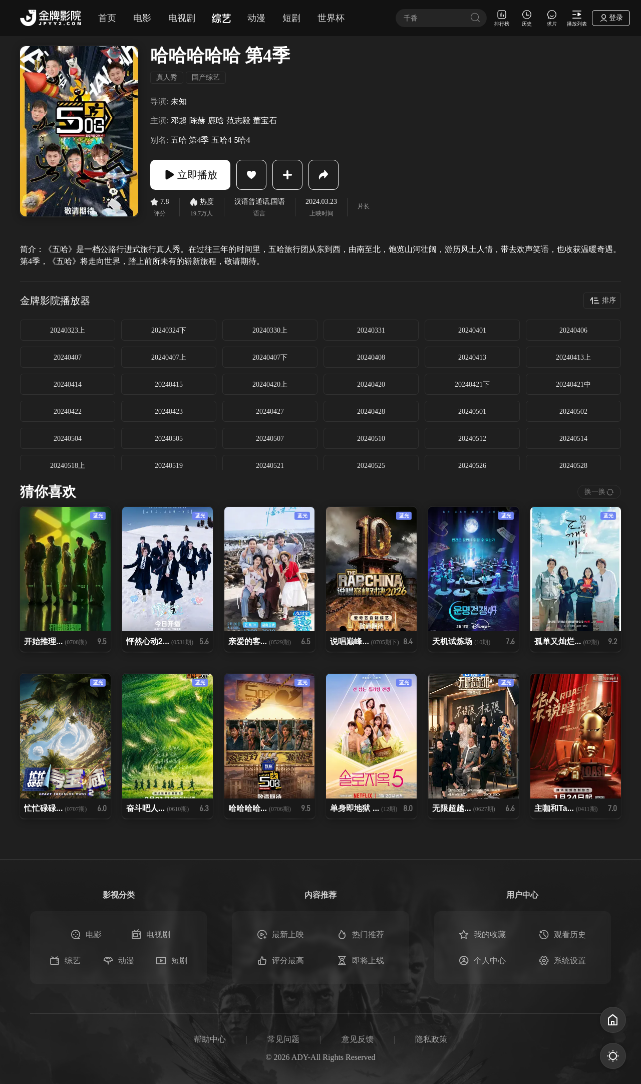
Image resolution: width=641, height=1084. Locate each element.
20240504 (68, 438)
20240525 (371, 465)
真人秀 (166, 77)
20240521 (270, 465)
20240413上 (573, 357)
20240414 (68, 384)
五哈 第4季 (190, 140)
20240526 (472, 465)
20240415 (169, 384)
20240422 (68, 411)
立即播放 (190, 175)
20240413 (472, 357)
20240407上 (168, 357)
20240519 (169, 465)
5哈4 (242, 140)
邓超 (179, 120)
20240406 (573, 330)
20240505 (169, 438)
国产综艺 (206, 77)
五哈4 (221, 140)
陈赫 (197, 120)
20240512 (472, 438)
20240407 (68, 357)
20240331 (371, 330)
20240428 (371, 411)
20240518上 (67, 465)
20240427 (270, 411)
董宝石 (265, 120)
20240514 (573, 438)
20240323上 (67, 330)
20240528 (573, 465)
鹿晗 (216, 120)
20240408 (371, 357)
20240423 (169, 411)
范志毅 (238, 120)
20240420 (371, 384)
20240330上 (269, 330)
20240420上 (269, 384)
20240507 (270, 438)
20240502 (573, 411)
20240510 (371, 438)
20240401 (472, 330)
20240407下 (269, 357)
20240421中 (573, 384)
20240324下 (168, 330)
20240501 (472, 411)
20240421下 (472, 384)
